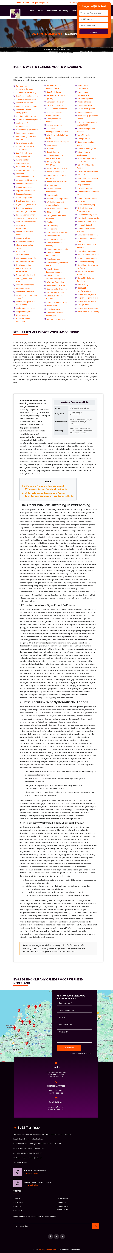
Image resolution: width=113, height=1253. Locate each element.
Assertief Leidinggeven (56, 172)
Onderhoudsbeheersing (26, 92)
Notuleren (51, 148)
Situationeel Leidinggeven (27, 96)
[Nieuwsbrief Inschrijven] (95, 1226)
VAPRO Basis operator (25, 241)
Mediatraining (53, 229)
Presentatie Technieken (26, 183)
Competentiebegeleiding (57, 232)
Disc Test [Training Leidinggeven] (17, 1206)
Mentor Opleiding (23, 238)
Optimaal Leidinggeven (26, 99)
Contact (75, 11)
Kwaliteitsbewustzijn (24, 143)
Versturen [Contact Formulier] (69, 1048)
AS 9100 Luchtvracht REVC (88, 221)
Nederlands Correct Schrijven (35, 1171)
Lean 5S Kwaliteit (84, 135)
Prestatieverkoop (85, 105)
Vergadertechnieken (55, 102)
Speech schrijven (85, 112)
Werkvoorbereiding (24, 288)
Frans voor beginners (56, 105)
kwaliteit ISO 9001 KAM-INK (58, 208)
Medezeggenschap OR (25, 308)
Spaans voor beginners (26, 215)
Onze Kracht (51, 11)
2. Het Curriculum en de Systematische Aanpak (43, 493)
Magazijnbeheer (23, 163)
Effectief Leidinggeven (25, 292)
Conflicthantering (23, 265)
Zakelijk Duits (52, 306)
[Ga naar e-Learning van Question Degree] (50, 1236)
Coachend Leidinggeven (26, 180)
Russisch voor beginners (26, 222)
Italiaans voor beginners (88, 171)
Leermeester (52, 145)
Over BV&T (40, 11)
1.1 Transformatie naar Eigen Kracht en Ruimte (46, 489)
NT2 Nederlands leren (56, 285)
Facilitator (51, 222)
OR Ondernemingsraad (87, 148)
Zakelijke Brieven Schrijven (58, 141)
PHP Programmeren (86, 188)
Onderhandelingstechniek (58, 249)
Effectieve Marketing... (86, 261)
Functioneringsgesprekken (27, 129)
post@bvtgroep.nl (40, 3)
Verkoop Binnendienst (56, 292)
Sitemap (17, 1191)
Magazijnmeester (23, 156)
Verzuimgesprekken (86, 98)
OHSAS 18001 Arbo (54, 212)
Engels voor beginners (25, 201)
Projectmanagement (25, 187)
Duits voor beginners (24, 208)
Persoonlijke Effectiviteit (26, 170)
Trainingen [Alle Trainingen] (18, 1202)
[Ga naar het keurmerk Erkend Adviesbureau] (56, 1236)
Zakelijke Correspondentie (88, 218)
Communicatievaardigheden (28, 120)
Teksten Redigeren (54, 125)
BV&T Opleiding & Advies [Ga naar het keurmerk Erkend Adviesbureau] (48, 1249)
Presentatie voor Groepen (57, 168)
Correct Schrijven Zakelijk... (58, 302)
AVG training (83, 284)
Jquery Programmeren (87, 198)
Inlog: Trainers (90, 3)
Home (31, 11)
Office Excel (82, 175)
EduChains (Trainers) (34, 1158)
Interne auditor (22, 160)
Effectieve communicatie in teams (37, 1182)
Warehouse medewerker (26, 258)
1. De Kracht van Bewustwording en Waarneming (44, 486)
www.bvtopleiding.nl (56, 1109)
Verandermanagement (87, 251)
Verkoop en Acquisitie (56, 239)
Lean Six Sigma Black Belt (88, 255)
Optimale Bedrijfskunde (26, 275)
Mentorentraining (23, 167)
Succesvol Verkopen (24, 194)
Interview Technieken (55, 282)
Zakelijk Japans (53, 259)
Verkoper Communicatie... (27, 106)
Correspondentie (54, 195)
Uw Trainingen (65, 11)
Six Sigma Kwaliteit (85, 138)
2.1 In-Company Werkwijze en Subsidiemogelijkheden (49, 496)
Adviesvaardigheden (86, 109)
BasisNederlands (54, 92)
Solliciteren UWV (53, 236)
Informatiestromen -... (56, 319)
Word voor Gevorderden (88, 178)
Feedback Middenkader (26, 116)
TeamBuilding (52, 225)
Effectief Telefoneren (24, 103)
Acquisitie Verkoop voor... (88, 235)
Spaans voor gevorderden (27, 218)
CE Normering (22, 315)
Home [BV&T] (16, 1198)
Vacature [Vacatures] (60, 1202)
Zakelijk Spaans (53, 309)
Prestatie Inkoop (84, 102)
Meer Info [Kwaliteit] (17, 1210)
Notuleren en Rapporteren (58, 198)
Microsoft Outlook (85, 225)
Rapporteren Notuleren (25, 190)
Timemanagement (24, 197)
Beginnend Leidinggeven (57, 289)
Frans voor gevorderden (57, 109)
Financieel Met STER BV (33, 1153)
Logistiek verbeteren (24, 153)
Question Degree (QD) (35, 1148)
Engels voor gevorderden (26, 204)
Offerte (74, 3)
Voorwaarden (62, 1206)
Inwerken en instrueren (25, 133)
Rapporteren (52, 185)
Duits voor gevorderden (26, 211)
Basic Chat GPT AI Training (88, 312)
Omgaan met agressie (87, 258)
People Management (25, 311)
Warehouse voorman (25, 261)
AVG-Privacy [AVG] (62, 1198)
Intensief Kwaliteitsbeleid (57, 182)
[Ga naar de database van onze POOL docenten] (62, 1236)
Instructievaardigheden (87, 214)
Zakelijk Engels (53, 152)
